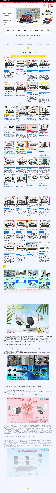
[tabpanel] (28, 16)
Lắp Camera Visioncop (6, 17)
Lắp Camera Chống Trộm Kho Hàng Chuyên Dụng (32, 116)
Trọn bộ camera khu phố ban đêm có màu (44, 133)
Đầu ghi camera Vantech (7, 24)
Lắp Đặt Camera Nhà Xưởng (38, 290)
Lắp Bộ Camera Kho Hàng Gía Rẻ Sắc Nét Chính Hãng (44, 251)
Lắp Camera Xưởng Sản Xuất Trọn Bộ (20, 67)
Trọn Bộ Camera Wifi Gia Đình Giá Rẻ (21, 184)
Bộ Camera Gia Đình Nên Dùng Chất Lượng (9, 230)
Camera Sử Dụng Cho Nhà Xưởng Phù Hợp (27, 290)
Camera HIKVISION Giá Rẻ (7, 13)
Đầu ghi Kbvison (5, 22)
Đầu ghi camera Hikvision (7, 20)
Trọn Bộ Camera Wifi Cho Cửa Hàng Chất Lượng (25, 289)
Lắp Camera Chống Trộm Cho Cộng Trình (44, 230)
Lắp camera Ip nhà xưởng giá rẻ (21, 149)
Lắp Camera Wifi (16, 2)
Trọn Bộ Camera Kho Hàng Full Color (44, 69)
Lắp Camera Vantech (6, 15)
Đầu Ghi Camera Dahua (6, 18)
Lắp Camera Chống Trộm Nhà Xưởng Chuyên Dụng (20, 230)
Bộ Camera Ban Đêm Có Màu (28, 52)
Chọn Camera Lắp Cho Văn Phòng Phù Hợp (33, 278)
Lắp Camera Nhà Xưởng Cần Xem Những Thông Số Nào (44, 279)
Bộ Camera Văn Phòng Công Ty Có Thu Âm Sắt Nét (21, 166)
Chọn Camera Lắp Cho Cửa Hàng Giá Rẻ (21, 278)
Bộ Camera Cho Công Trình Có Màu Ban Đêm (32, 90)
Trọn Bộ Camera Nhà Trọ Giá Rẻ (9, 149)
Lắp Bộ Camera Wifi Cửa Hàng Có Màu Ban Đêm (9, 184)
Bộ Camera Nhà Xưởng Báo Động (9, 132)
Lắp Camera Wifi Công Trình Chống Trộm (20, 206)
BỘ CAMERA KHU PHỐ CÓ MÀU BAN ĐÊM (44, 91)
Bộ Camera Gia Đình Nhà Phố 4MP (21, 252)
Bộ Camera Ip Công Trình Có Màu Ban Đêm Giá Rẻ (32, 206)
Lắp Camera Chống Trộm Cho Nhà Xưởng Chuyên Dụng (44, 116)
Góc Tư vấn (43, 2)
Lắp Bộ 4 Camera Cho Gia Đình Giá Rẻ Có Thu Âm (32, 166)
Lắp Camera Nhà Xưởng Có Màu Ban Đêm (44, 206)
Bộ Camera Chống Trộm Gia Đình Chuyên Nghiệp (9, 252)
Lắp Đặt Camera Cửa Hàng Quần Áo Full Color (9, 93)
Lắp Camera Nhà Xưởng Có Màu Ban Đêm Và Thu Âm (44, 166)
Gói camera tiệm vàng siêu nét (32, 132)
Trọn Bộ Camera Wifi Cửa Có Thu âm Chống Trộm (44, 183)
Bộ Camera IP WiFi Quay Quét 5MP (32, 252)
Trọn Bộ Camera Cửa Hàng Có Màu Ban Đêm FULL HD (9, 116)
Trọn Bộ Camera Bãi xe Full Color (31, 69)
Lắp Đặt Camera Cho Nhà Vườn (9, 69)
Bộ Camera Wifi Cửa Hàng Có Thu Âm (32, 183)
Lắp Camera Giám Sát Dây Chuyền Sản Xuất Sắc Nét (32, 230)
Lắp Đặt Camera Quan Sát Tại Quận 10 (9, 279)
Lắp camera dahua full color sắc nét (20, 132)
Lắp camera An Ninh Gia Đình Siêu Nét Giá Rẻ (14, 290)
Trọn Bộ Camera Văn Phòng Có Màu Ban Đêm (32, 150)
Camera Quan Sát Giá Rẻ (28, 2)
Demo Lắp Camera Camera (50, 2)
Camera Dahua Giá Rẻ (6, 11)
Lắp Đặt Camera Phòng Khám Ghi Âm (21, 93)
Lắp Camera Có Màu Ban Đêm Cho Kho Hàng (44, 149)
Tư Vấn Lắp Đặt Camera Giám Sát (37, 2)
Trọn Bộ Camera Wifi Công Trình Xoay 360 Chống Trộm (9, 206)
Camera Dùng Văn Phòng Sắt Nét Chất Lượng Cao (9, 166)
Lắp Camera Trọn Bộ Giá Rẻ (8, 57)
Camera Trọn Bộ (22, 2)
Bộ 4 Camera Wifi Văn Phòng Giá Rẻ (38, 289)
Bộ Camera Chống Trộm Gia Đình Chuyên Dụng (21, 116)
